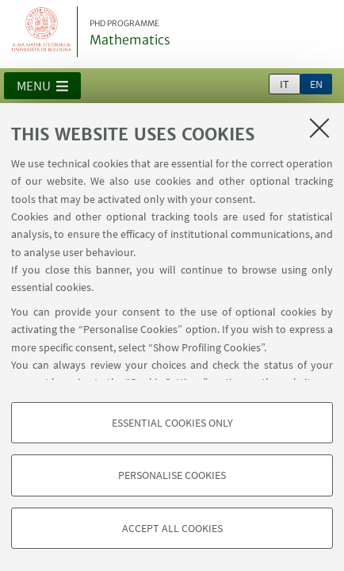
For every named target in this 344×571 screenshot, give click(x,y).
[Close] (319, 127)
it (284, 84)
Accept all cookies (172, 528)
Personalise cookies (172, 475)
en (316, 84)
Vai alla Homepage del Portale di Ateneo (42, 31)
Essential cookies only (172, 423)
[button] (42, 85)
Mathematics (130, 33)
